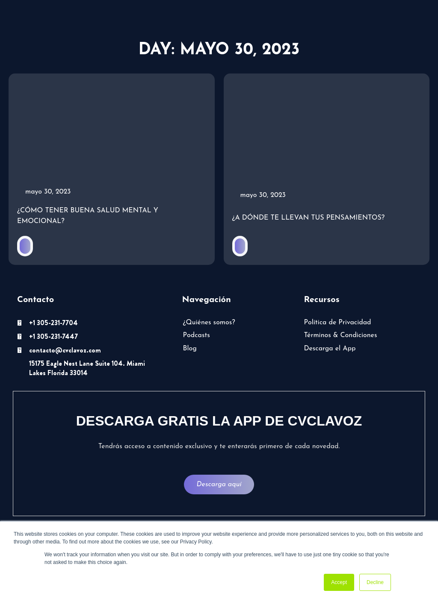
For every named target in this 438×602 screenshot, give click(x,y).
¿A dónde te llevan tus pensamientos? (308, 218)
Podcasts (196, 336)
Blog (190, 349)
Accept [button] (339, 582)
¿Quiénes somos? (209, 323)
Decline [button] (375, 582)
